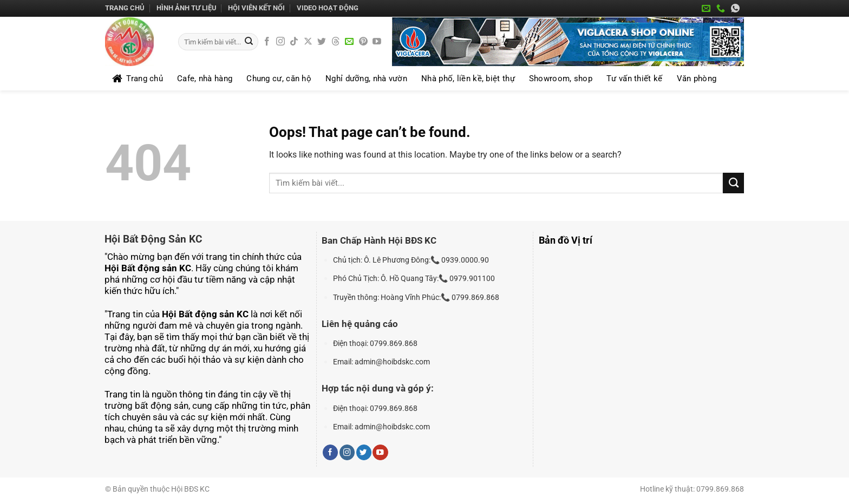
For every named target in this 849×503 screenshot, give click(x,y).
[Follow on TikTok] (294, 42)
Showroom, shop (560, 78)
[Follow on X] (308, 42)
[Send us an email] (349, 42)
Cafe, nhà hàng (204, 78)
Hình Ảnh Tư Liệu (186, 8)
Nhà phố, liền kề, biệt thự (468, 78)
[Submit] (249, 42)
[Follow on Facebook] (267, 42)
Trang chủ (125, 8)
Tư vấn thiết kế (634, 78)
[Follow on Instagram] (280, 42)
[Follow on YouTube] (377, 42)
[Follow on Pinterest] (363, 42)
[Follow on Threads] (335, 42)
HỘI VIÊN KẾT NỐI (256, 8)
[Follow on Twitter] (321, 42)
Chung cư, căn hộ (278, 78)
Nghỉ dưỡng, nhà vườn (366, 78)
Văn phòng (697, 78)
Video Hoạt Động (327, 8)
